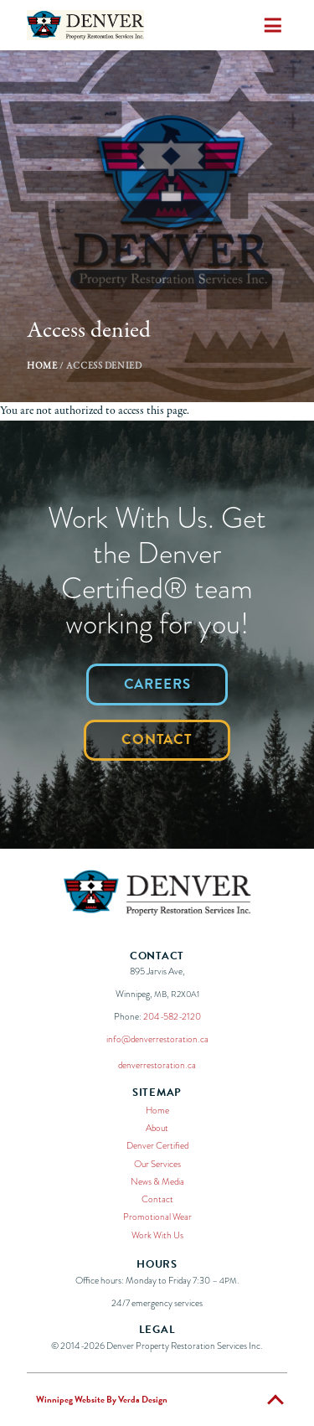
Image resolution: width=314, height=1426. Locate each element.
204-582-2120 (172, 1016)
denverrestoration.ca (157, 1065)
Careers (157, 684)
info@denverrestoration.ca (157, 1039)
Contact (157, 739)
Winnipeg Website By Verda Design (101, 1399)
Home (42, 366)
